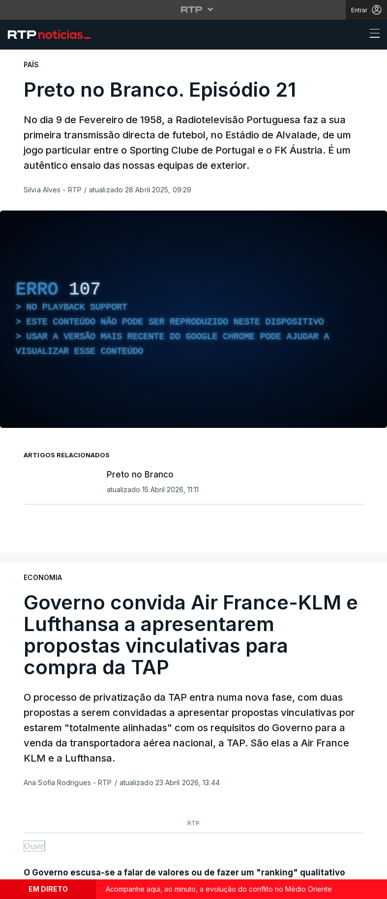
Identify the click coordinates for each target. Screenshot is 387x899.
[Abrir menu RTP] (193, 9)
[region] (193, 319)
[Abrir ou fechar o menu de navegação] (372, 35)
